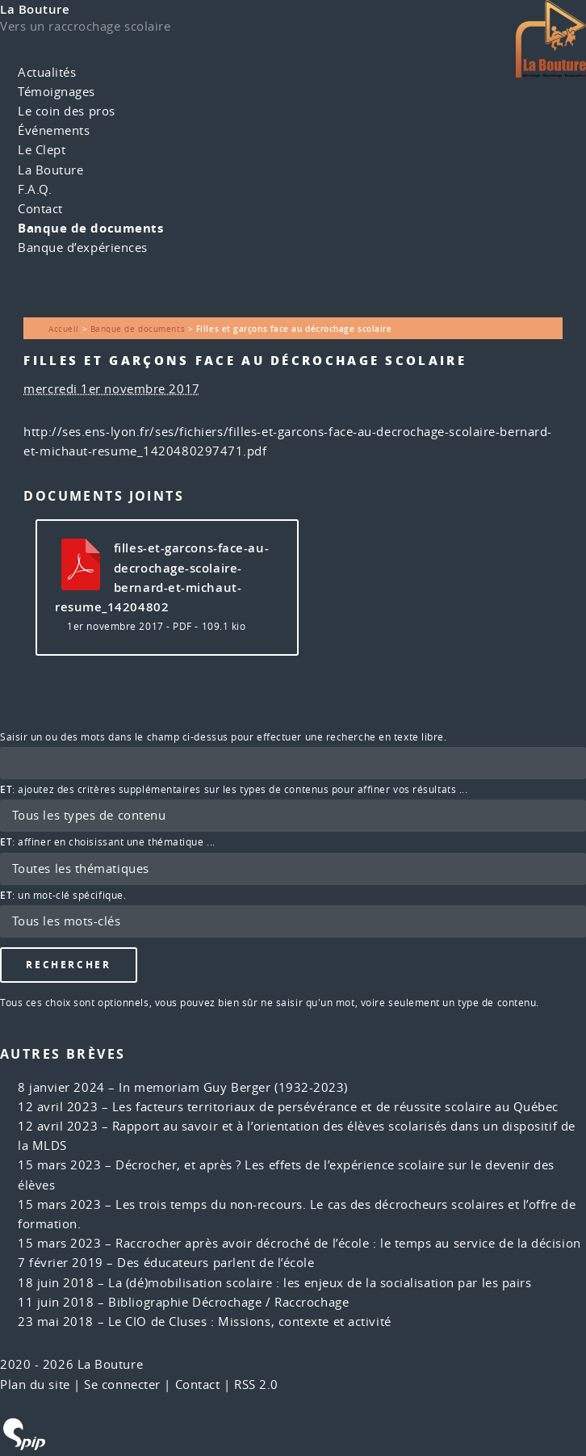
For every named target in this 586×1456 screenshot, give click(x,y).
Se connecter (122, 1384)
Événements (54, 130)
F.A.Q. (35, 189)
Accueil (63, 328)
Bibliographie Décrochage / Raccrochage (228, 1302)
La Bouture (35, 9)
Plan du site (35, 1384)
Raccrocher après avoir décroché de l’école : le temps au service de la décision (347, 1243)
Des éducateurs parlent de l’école (215, 1262)
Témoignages (56, 91)
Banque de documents (90, 228)
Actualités (47, 72)
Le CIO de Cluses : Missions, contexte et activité (249, 1321)
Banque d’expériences (83, 247)
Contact (40, 208)
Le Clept (41, 149)
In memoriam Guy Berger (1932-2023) (233, 1087)
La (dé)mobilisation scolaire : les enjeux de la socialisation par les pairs (319, 1282)
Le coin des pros (66, 111)
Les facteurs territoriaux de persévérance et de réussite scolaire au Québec (335, 1106)
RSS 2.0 (256, 1384)
